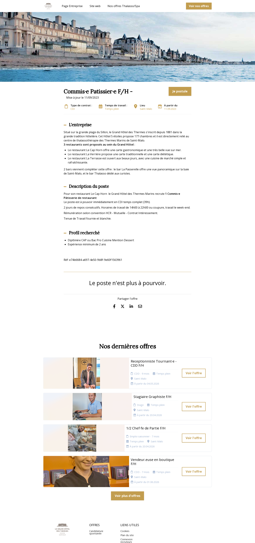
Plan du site (127, 491)
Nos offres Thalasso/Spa (124, 6)
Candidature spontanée (96, 489)
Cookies (124, 487)
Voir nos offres (199, 6)
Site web (95, 6)
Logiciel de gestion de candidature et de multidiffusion (128, 537)
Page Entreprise (72, 6)
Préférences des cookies (129, 504)
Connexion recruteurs (126, 497)
